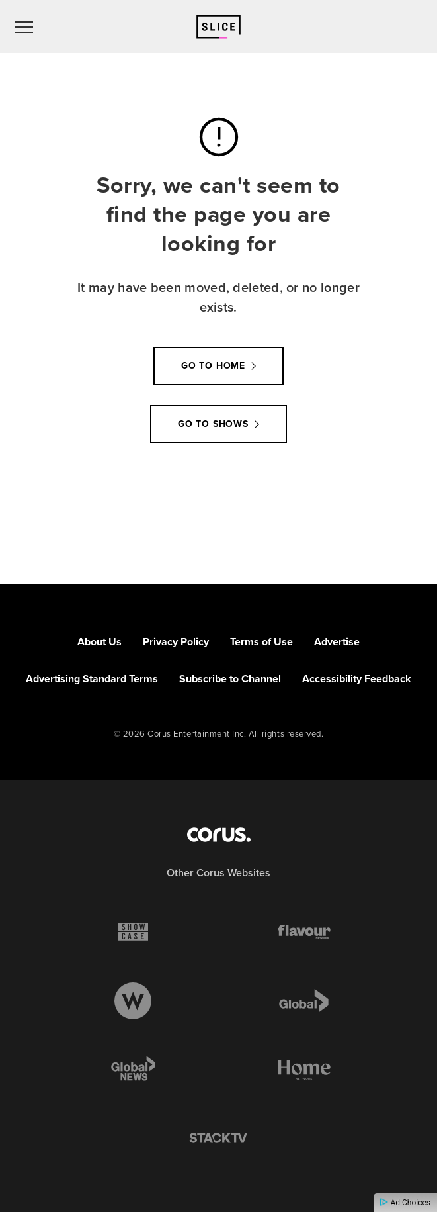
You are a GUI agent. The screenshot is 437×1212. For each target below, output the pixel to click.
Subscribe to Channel (230, 678)
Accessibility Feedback (356, 678)
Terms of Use (261, 641)
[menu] (24, 26)
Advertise (337, 641)
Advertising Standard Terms (92, 678)
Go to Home (213, 366)
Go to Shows (213, 424)
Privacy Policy (176, 641)
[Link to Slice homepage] (218, 27)
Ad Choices (405, 1202)
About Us (99, 641)
